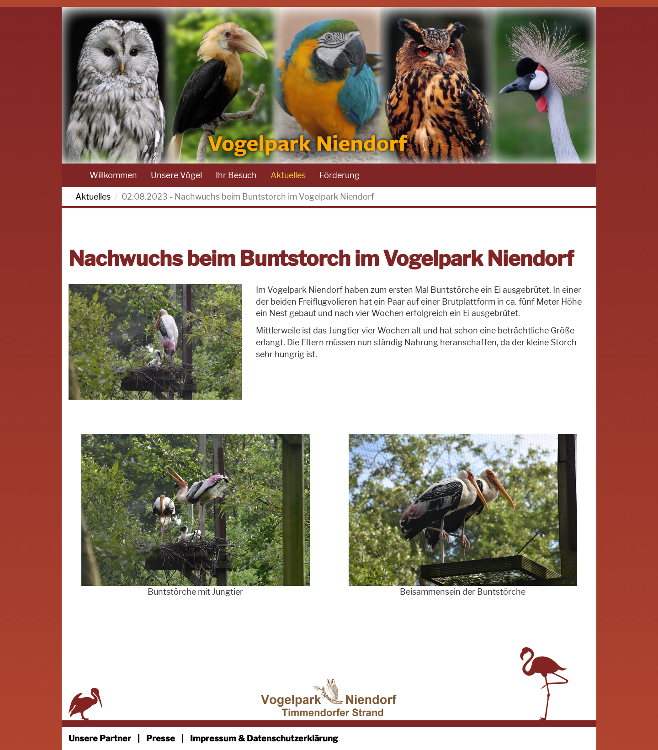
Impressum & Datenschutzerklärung (264, 738)
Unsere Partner (100, 738)
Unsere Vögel (176, 175)
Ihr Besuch (236, 175)
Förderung (339, 175)
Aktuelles (288, 175)
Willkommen (113, 175)
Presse (160, 738)
